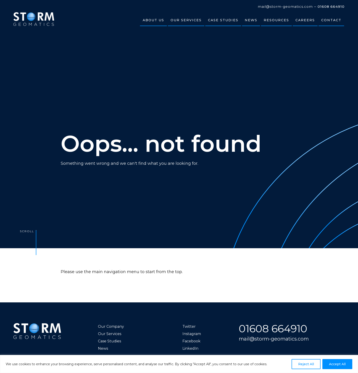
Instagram (191, 334)
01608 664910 (331, 6)
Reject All (306, 364)
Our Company (111, 326)
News (103, 348)
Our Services (109, 334)
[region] (179, 364)
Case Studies (109, 341)
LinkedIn (190, 348)
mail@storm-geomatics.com (285, 6)
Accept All (337, 364)
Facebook (191, 341)
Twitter (189, 326)
